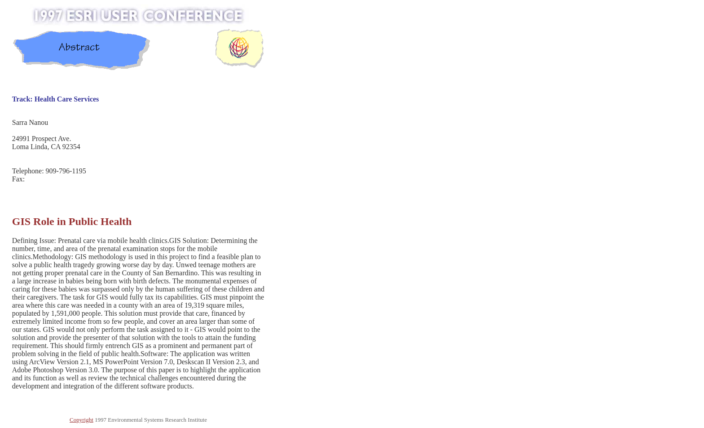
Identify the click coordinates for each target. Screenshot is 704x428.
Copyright (81, 419)
